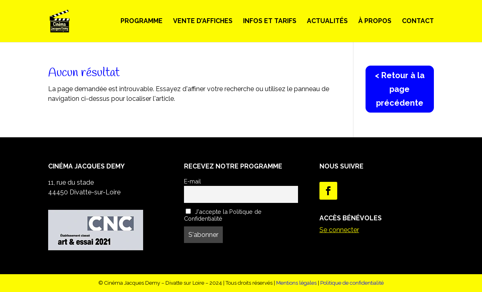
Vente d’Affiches (203, 21)
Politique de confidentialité (352, 283)
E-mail (192, 181)
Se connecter (339, 230)
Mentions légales (296, 283)
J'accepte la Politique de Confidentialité (223, 215)
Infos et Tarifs (269, 21)
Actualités (327, 21)
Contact (418, 21)
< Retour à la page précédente (400, 89)
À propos (374, 21)
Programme (141, 21)
